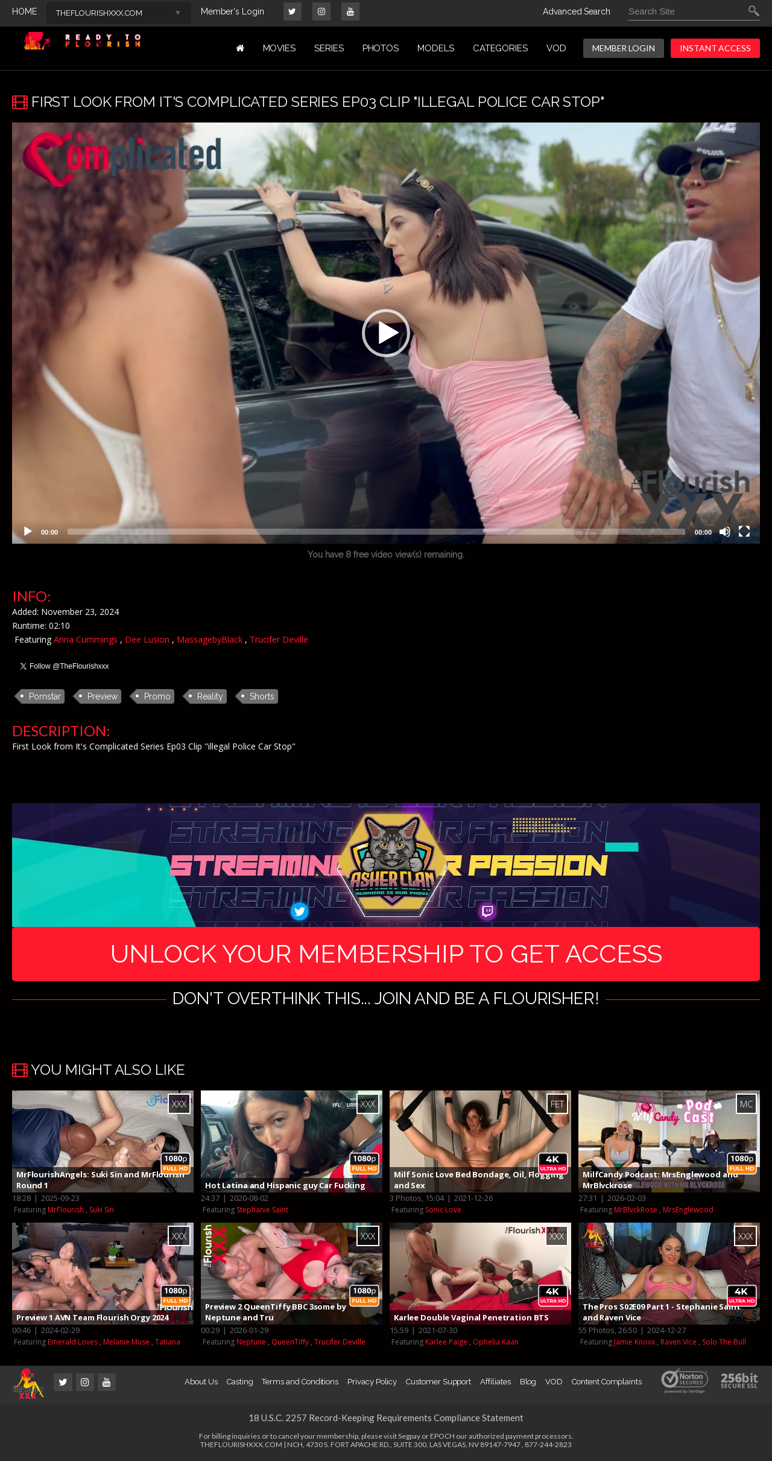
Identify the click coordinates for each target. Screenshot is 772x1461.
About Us (201, 1381)
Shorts (262, 696)
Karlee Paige (446, 1342)
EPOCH (442, 1435)
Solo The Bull (724, 1342)
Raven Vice (678, 1342)
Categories (500, 48)
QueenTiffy (290, 1342)
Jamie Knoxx (634, 1342)
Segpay (409, 1435)
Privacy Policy (372, 1381)
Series (329, 48)
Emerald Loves (73, 1342)
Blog (528, 1381)
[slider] (376, 532)
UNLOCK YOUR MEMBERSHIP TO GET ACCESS (386, 954)
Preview (102, 696)
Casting (240, 1381)
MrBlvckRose (635, 1210)
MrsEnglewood (688, 1210)
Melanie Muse (126, 1342)
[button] (386, 333)
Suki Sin (101, 1210)
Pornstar (45, 696)
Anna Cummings (86, 639)
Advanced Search (576, 11)
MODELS (435, 48)
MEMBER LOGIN (623, 48)
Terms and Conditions (300, 1381)
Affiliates (495, 1381)
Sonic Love (443, 1210)
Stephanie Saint (262, 1210)
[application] (386, 333)
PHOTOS (380, 48)
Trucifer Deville (279, 639)
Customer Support (438, 1381)
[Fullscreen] (744, 532)
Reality (210, 696)
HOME (24, 11)
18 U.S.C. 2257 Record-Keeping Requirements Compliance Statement (386, 1417)
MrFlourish (66, 1210)
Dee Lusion (147, 639)
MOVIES (279, 48)
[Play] (28, 532)
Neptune (251, 1342)
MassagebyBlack (209, 639)
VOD (556, 48)
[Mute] (725, 532)
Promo (157, 696)
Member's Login (232, 11)
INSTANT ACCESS (715, 48)
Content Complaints (607, 1381)
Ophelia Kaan (496, 1342)
